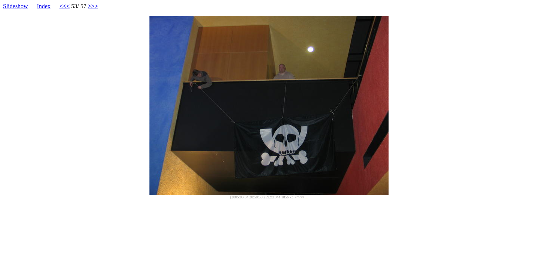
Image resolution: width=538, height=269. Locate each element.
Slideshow (15, 6)
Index (43, 6)
